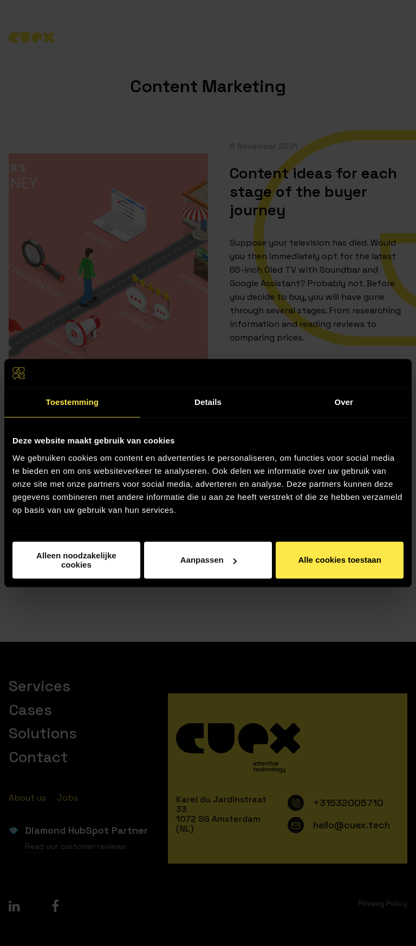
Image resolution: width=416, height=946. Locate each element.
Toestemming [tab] (72, 402)
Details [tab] (208, 402)
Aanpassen (208, 559)
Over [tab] (343, 402)
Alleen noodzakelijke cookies (76, 560)
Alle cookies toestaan (339, 559)
